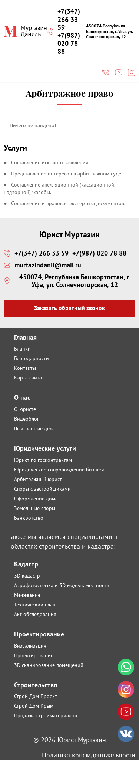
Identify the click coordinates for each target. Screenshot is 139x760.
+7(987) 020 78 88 (68, 44)
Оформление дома (36, 498)
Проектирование (33, 655)
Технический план (35, 604)
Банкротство (28, 517)
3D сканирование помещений (48, 665)
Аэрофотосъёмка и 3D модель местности (61, 585)
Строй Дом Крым (33, 706)
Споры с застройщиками (42, 489)
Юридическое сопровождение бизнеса (59, 469)
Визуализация (30, 645)
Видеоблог (26, 418)
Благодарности (31, 358)
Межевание (27, 595)
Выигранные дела (34, 428)
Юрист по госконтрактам (43, 460)
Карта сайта (28, 377)
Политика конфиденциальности (88, 755)
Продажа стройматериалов (45, 715)
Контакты (25, 368)
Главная (25, 337)
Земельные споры (34, 508)
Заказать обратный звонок (69, 308)
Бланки (22, 348)
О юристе (25, 409)
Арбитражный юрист (38, 479)
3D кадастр (27, 575)
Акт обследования (35, 614)
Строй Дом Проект (35, 696)
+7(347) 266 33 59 (68, 19)
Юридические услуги (45, 448)
